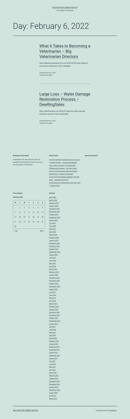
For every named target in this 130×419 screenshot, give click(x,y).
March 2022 (53, 338)
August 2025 (53, 220)
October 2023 (53, 283)
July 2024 (52, 258)
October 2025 (53, 214)
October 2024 (53, 249)
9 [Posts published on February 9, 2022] (24, 212)
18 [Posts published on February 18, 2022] (33, 217)
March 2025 (53, 235)
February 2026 (54, 203)
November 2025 (54, 212)
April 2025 (52, 232)
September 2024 (54, 252)
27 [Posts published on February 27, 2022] (42, 221)
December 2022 (54, 312)
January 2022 (53, 344)
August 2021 (53, 358)
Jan (15, 231)
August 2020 (53, 393)
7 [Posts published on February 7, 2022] (15, 212)
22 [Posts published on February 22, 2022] (20, 221)
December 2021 (54, 347)
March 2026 (53, 200)
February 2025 (54, 237)
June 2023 (52, 295)
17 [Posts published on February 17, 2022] (29, 217)
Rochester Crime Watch (65, 7)
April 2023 (52, 301)
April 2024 (52, 266)
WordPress (113, 410)
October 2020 (53, 387)
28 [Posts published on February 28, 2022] (15, 226)
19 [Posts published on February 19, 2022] (38, 217)
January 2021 (53, 378)
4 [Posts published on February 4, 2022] (33, 207)
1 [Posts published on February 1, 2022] (19, 207)
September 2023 (54, 286)
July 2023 (52, 292)
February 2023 (54, 306)
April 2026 (52, 197)
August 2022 (53, 324)
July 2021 (52, 361)
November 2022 (54, 315)
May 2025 (52, 229)
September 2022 (54, 321)
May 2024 (52, 263)
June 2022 (52, 330)
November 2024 (54, 246)
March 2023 (53, 304)
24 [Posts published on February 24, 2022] (29, 221)
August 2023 (53, 289)
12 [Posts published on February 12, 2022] (38, 212)
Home (50, 75)
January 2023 (53, 309)
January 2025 (53, 240)
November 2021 (54, 350)
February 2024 (54, 272)
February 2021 (54, 376)
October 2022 (53, 318)
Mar (42, 231)
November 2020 (54, 384)
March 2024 (53, 269)
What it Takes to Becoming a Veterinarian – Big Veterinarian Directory (64, 51)
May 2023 (52, 298)
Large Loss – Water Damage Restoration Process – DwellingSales (64, 99)
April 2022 (52, 335)
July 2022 (52, 327)
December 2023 (54, 278)
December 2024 (54, 243)
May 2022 (52, 332)
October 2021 (53, 352)
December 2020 (54, 381)
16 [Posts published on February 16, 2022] (24, 217)
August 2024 (53, 255)
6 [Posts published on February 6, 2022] (42, 207)
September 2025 (54, 217)
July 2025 (52, 223)
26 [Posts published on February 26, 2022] (38, 221)
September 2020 (54, 390)
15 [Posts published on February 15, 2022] (20, 217)
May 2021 (52, 367)
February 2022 (54, 341)
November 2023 (54, 281)
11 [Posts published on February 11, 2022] (33, 212)
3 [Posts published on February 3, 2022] (28, 207)
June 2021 (52, 364)
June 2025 (52, 226)
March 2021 (53, 373)
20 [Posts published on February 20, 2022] (42, 217)
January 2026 (53, 206)
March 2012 (53, 398)
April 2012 (52, 396)
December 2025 (54, 209)
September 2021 (54, 355)
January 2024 (53, 275)
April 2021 (52, 370)
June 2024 (52, 260)
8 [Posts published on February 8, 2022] (19, 212)
